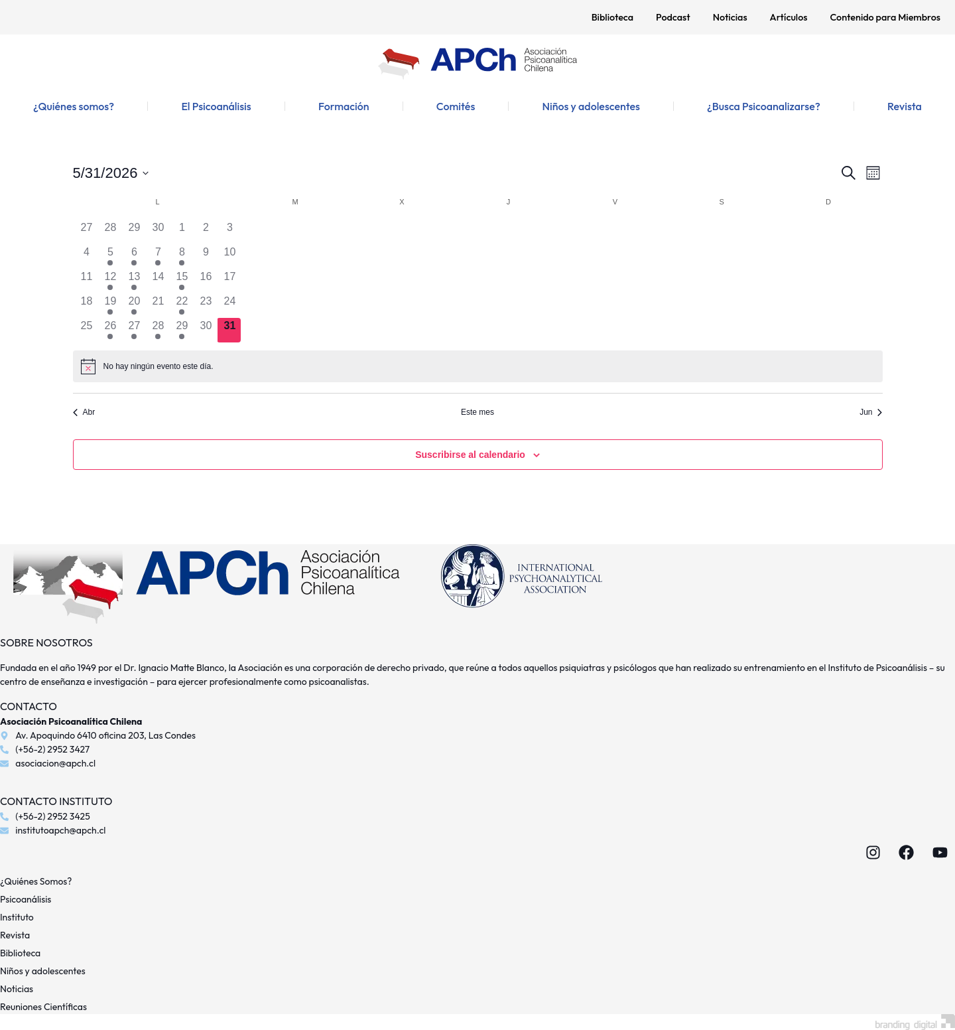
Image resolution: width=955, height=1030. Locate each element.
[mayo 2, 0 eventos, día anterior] (206, 232)
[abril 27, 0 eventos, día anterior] (87, 232)
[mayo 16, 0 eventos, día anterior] (206, 281)
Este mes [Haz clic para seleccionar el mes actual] (477, 412)
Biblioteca (612, 17)
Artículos (789, 17)
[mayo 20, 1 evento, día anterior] (134, 305)
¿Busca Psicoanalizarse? (763, 106)
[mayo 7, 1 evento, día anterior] (158, 256)
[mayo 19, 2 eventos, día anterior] (110, 305)
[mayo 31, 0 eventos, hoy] (229, 330)
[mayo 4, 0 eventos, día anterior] (87, 256)
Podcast (673, 17)
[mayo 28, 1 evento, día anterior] (158, 330)
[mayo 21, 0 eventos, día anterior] (158, 305)
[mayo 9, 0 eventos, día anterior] (206, 256)
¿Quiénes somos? (73, 106)
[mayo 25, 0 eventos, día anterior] (87, 330)
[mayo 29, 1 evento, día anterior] (182, 330)
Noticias (730, 17)
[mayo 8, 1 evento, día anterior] (182, 256)
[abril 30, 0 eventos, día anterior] (158, 232)
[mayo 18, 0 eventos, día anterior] (87, 305)
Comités (455, 106)
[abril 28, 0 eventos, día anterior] (110, 232)
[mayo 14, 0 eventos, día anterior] (158, 281)
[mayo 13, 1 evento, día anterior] (134, 281)
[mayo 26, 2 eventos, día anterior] (110, 330)
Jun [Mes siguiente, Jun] (871, 412)
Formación (343, 106)
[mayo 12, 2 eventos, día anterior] (110, 281)
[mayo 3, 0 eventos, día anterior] (229, 232)
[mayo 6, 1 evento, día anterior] (134, 256)
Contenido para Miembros (885, 17)
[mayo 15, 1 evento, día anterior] (182, 281)
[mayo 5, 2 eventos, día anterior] (110, 256)
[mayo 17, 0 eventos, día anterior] (229, 281)
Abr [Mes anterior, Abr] (84, 412)
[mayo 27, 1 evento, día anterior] (134, 330)
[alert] (478, 366)
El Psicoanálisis (216, 106)
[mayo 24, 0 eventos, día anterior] (229, 305)
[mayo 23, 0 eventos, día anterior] (206, 305)
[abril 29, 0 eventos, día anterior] (134, 232)
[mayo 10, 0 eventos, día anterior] (229, 256)
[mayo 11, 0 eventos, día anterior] (87, 281)
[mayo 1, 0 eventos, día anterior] (182, 232)
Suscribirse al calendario (470, 454)
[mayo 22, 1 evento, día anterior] (182, 305)
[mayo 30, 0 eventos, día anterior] (206, 330)
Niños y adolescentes (590, 106)
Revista (904, 106)
